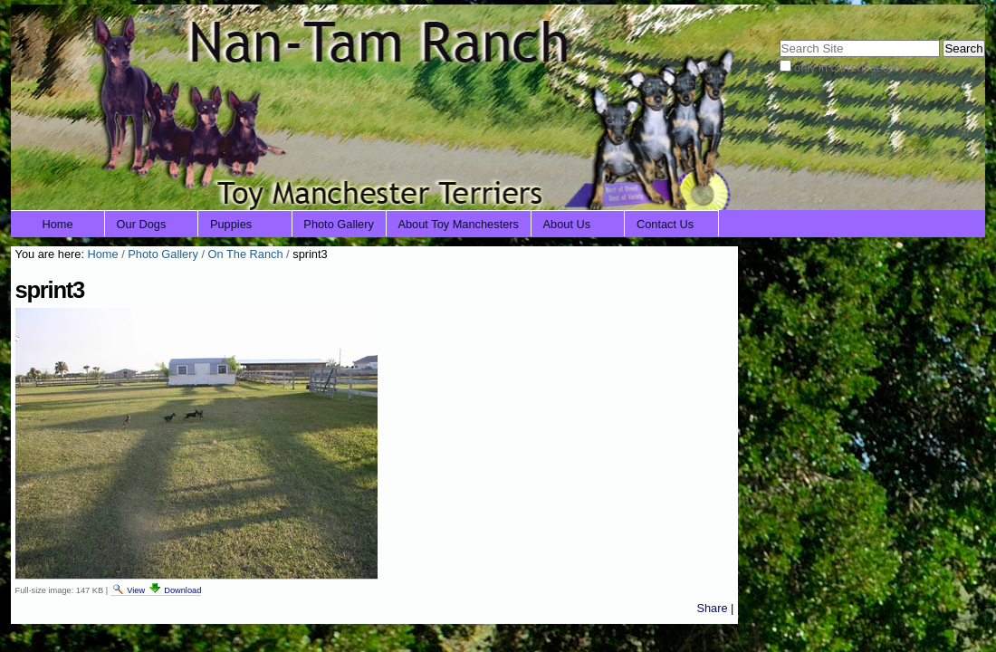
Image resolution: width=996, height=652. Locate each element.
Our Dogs (142, 224)
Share (711, 608)
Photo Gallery (338, 224)
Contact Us (665, 224)
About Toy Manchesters (458, 224)
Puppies (231, 224)
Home (58, 224)
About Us (567, 224)
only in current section (850, 67)
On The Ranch (245, 254)
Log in (957, 16)
